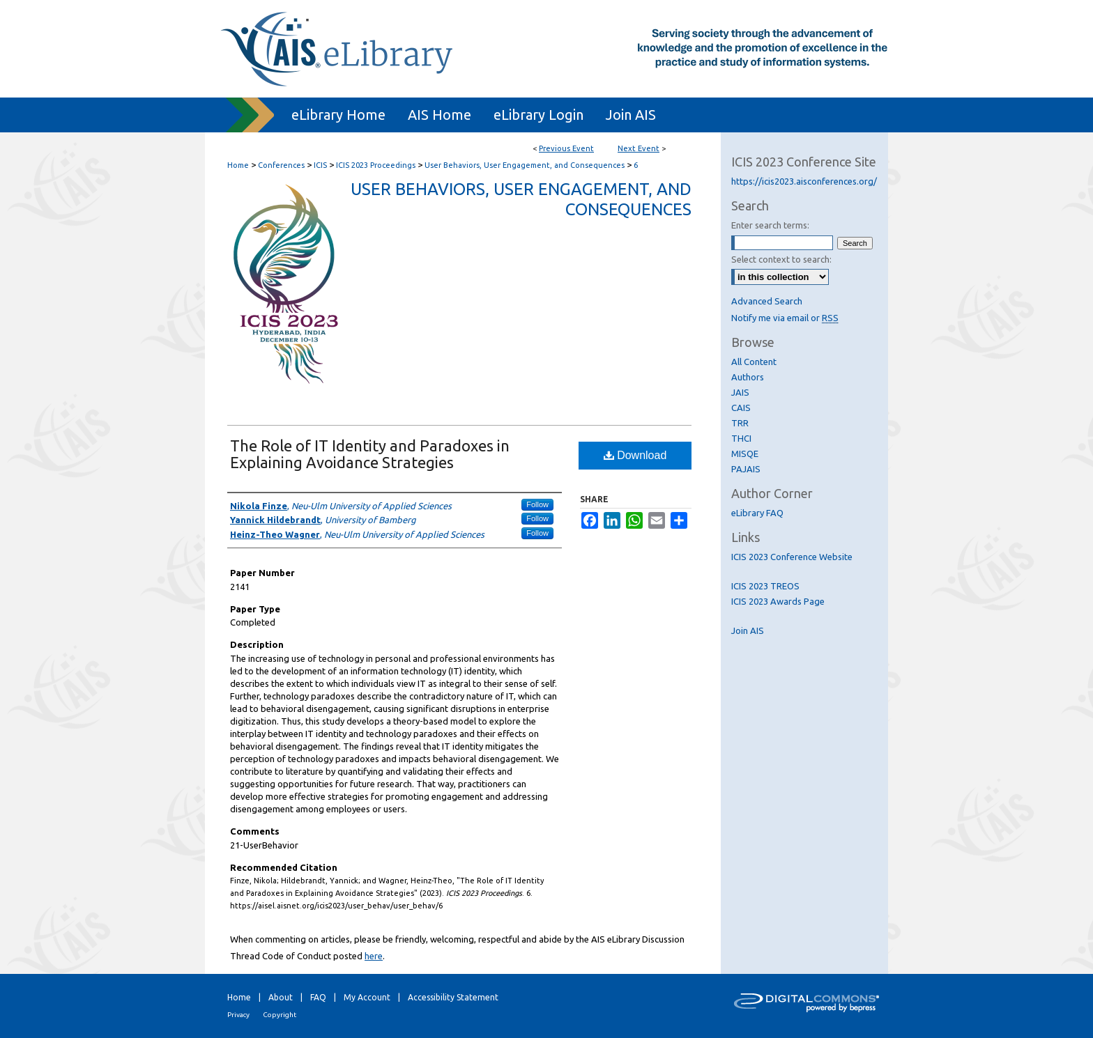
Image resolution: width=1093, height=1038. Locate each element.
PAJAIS (745, 469)
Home (238, 165)
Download (635, 455)
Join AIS (747, 630)
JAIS (740, 392)
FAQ (318, 997)
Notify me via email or (785, 318)
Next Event (638, 148)
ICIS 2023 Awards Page (778, 601)
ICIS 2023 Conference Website (792, 556)
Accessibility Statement (453, 997)
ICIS (321, 165)
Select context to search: (781, 259)
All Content (754, 361)
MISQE (744, 453)
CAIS (741, 407)
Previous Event (566, 148)
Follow (537, 504)
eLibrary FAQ (757, 513)
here (374, 956)
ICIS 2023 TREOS (765, 586)
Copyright (279, 1014)
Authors (747, 377)
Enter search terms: (770, 225)
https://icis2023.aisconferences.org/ (804, 181)
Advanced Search (766, 301)
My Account (367, 997)
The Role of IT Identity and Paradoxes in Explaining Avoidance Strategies (370, 454)
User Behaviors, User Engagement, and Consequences (526, 165)
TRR (740, 423)
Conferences (282, 165)
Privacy (238, 1014)
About (280, 997)
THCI (741, 438)
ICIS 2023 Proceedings (377, 165)
